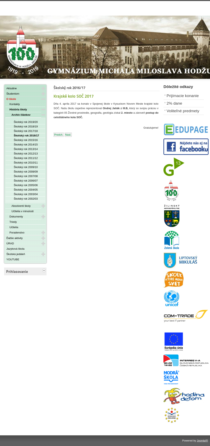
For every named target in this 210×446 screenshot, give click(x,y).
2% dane (174, 103)
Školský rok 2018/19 (26, 126)
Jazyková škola (15, 248)
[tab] (44, 271)
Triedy (13, 221)
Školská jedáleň (15, 254)
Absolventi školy (21, 205)
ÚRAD (10, 243)
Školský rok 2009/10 (26, 167)
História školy (18, 109)
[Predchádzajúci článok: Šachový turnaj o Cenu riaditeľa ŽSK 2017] (59, 135)
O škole (11, 99)
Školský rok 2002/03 (26, 198)
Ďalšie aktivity (14, 238)
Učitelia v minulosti (22, 211)
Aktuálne (11, 88)
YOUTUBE (12, 259)
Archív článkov (21, 114)
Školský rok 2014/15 (26, 144)
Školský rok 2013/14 (26, 149)
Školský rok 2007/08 (26, 176)
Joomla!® (202, 440)
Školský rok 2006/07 (26, 180)
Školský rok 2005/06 (26, 185)
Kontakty (14, 104)
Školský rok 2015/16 (26, 140)
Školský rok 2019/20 (26, 122)
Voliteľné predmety (183, 111)
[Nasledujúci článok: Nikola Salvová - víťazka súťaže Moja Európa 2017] (68, 135)
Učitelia (13, 227)
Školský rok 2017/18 (26, 131)
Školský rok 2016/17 (26, 135)
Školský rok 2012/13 (26, 153)
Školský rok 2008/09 (26, 171)
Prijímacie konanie (183, 96)
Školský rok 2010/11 (26, 162)
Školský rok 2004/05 (26, 189)
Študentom (12, 93)
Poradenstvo (16, 232)
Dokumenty (16, 216)
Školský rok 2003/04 (26, 194)
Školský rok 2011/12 (26, 158)
